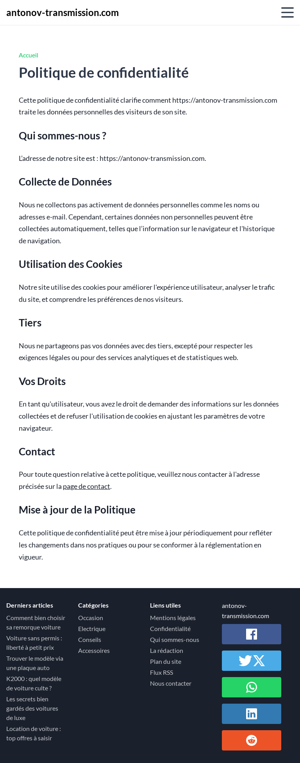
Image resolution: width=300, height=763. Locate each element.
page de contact (86, 486)
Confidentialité (170, 628)
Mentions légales (173, 617)
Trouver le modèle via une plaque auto (34, 662)
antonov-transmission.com (62, 12)
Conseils (89, 639)
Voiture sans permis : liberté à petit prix (34, 642)
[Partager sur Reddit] (251, 740)
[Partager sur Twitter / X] (251, 661)
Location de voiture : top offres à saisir (33, 733)
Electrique (91, 628)
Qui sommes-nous (174, 639)
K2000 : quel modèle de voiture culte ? (33, 683)
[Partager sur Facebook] (251, 634)
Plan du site (165, 661)
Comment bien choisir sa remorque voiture (35, 622)
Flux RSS (161, 672)
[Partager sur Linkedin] (251, 714)
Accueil (28, 55)
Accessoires (94, 650)
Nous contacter (170, 683)
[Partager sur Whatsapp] (251, 687)
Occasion (90, 617)
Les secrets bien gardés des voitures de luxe (32, 708)
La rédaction (166, 650)
